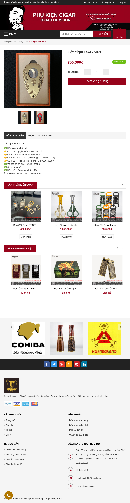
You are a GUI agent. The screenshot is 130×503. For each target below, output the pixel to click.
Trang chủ (10, 420)
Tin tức (9, 430)
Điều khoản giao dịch (78, 425)
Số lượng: (73, 72)
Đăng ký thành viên (14, 464)
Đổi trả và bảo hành (15, 459)
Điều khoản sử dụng (78, 420)
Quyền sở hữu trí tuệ (78, 435)
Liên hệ (9, 435)
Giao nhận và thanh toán (17, 454)
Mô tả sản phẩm (15, 136)
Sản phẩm (10, 425)
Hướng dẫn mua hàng (40, 136)
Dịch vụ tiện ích (76, 430)
